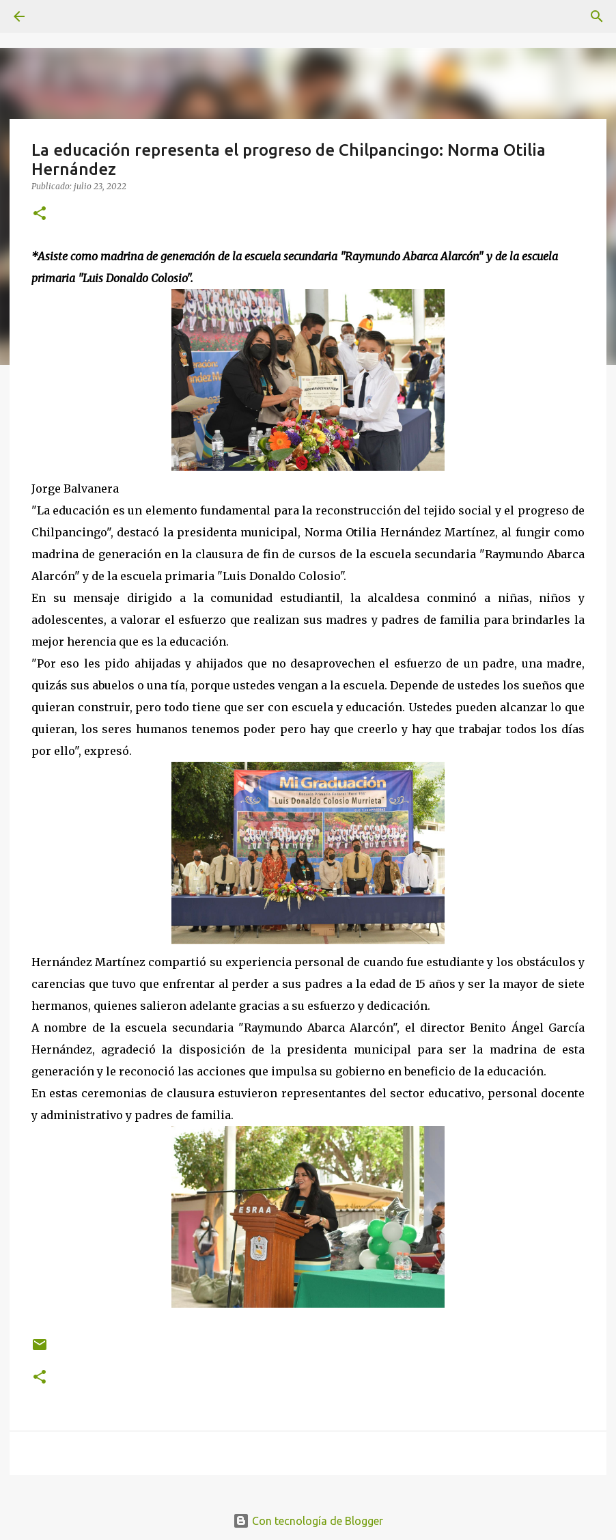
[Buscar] (597, 16)
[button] (39, 214)
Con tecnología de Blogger (308, 1521)
